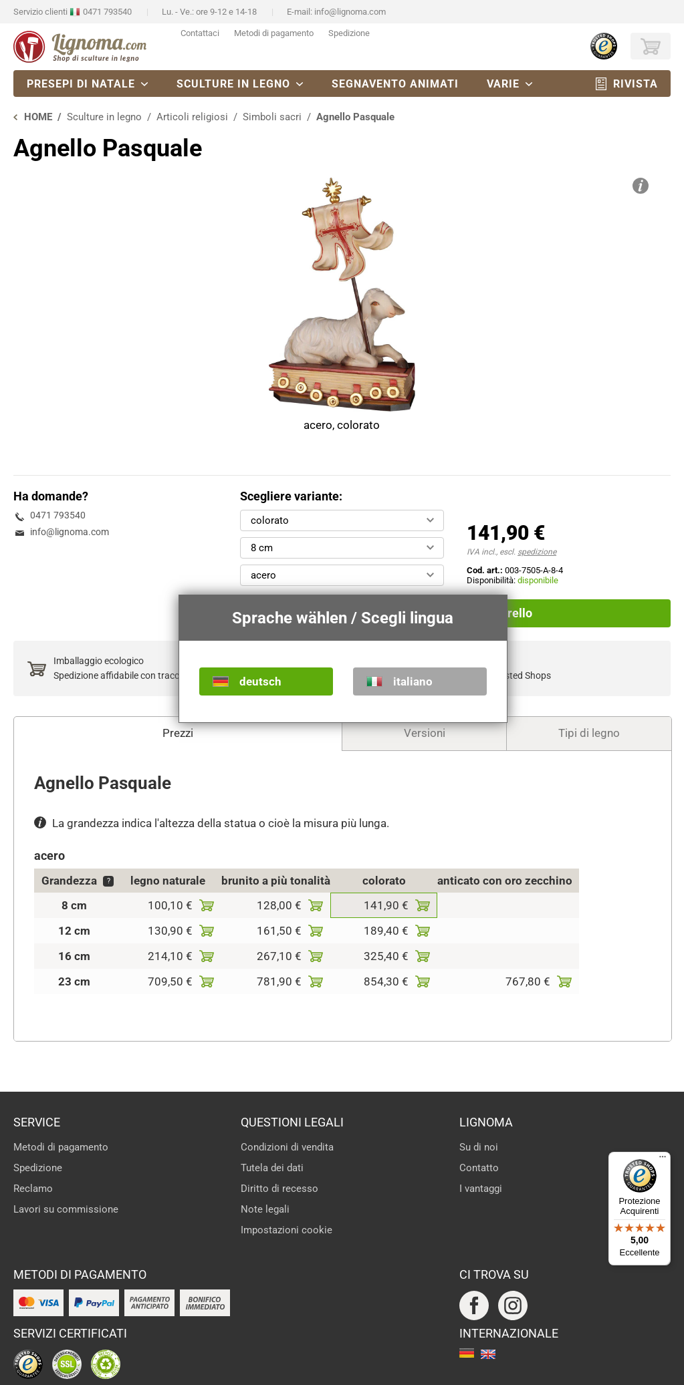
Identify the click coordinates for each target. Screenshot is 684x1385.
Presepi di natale (81, 84)
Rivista (635, 84)
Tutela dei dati (272, 1168)
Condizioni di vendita (287, 1147)
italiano (413, 681)
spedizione (537, 552)
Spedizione (349, 33)
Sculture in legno (233, 84)
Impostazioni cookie (286, 1230)
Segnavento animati (395, 84)
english (488, 1354)
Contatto (479, 1168)
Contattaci (200, 33)
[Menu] (663, 1160)
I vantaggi (480, 1189)
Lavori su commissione (65, 1209)
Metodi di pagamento (274, 33)
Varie (503, 84)
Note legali (265, 1209)
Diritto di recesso (279, 1189)
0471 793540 (107, 12)
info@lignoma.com (350, 12)
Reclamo (33, 1189)
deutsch (260, 681)
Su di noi (478, 1147)
